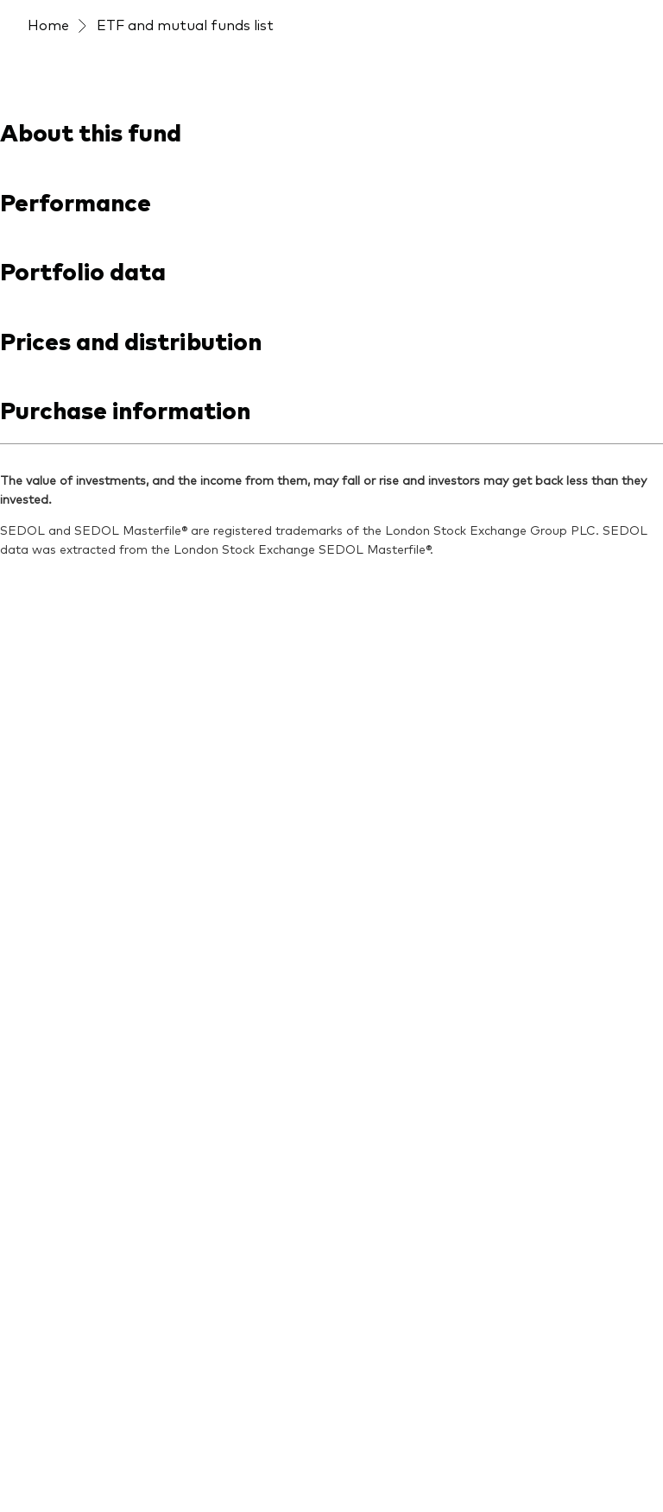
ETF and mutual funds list (185, 24)
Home (48, 24)
